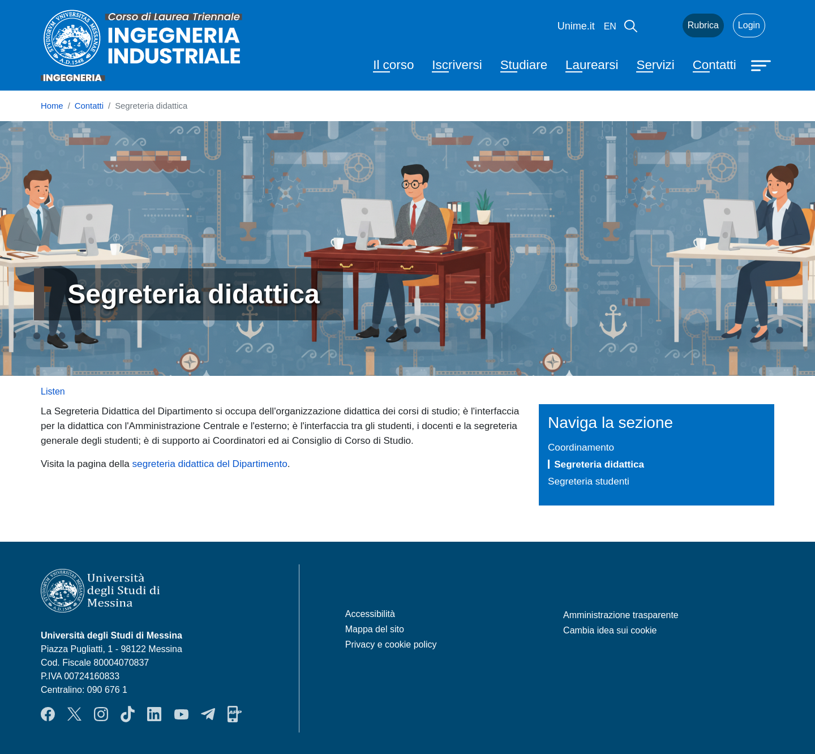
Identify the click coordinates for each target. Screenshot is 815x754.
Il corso (393, 65)
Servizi (655, 65)
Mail (660, 25)
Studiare (523, 65)
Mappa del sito (374, 629)
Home (52, 105)
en (610, 26)
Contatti (714, 65)
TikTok (128, 714)
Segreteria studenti (588, 481)
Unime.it (576, 26)
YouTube (181, 714)
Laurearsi (591, 65)
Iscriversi (457, 65)
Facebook (48, 714)
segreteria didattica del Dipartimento (210, 463)
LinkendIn (154, 714)
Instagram (101, 714)
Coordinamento (581, 447)
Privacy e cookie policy (391, 644)
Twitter (74, 714)
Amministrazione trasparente (621, 615)
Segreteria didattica (599, 464)
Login (749, 25)
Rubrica (703, 25)
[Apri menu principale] (762, 64)
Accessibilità (370, 614)
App (235, 714)
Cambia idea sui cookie (610, 630)
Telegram (208, 714)
